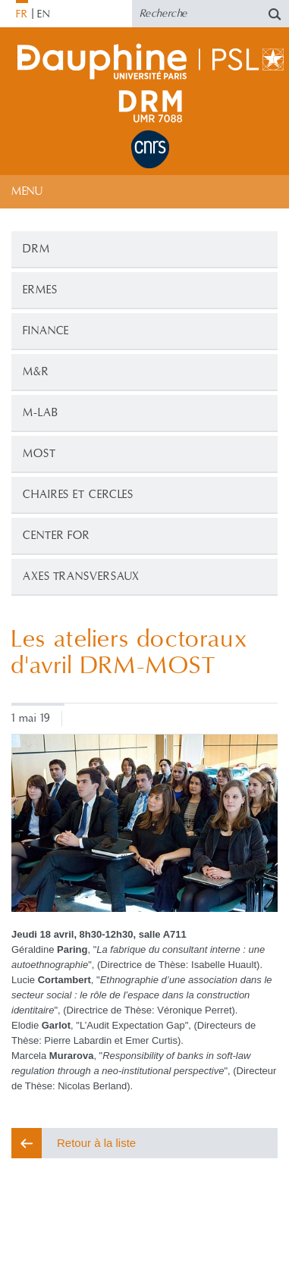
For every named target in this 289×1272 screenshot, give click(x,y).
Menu (26, 191)
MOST (39, 453)
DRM (36, 249)
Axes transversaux (81, 576)
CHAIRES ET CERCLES (78, 494)
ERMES (40, 290)
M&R (36, 372)
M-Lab (40, 413)
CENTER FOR (56, 535)
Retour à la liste (96, 1142)
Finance (46, 331)
